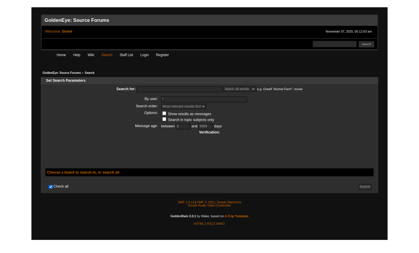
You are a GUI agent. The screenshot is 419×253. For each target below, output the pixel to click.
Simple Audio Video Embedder (209, 205)
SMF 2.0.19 (186, 202)
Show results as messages (186, 114)
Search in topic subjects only (188, 120)
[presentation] (209, 149)
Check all (61, 186)
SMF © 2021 (206, 202)
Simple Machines (229, 202)
